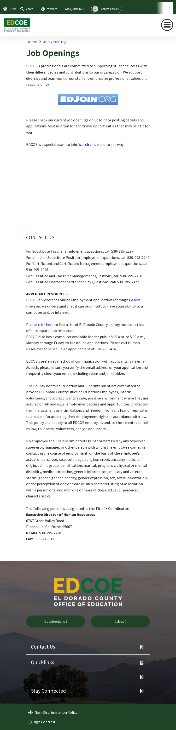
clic (40, 324)
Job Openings (55, 42)
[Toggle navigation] (167, 25)
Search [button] (29, 9)
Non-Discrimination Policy (52, 712)
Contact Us (43, 646)
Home (12, 9)
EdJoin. (135, 299)
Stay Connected (48, 690)
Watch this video (92, 144)
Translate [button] (51, 9)
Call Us (120, 621)
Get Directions (55, 621)
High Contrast (44, 722)
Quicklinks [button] (77, 9)
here (49, 324)
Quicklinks (42, 662)
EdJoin (100, 120)
